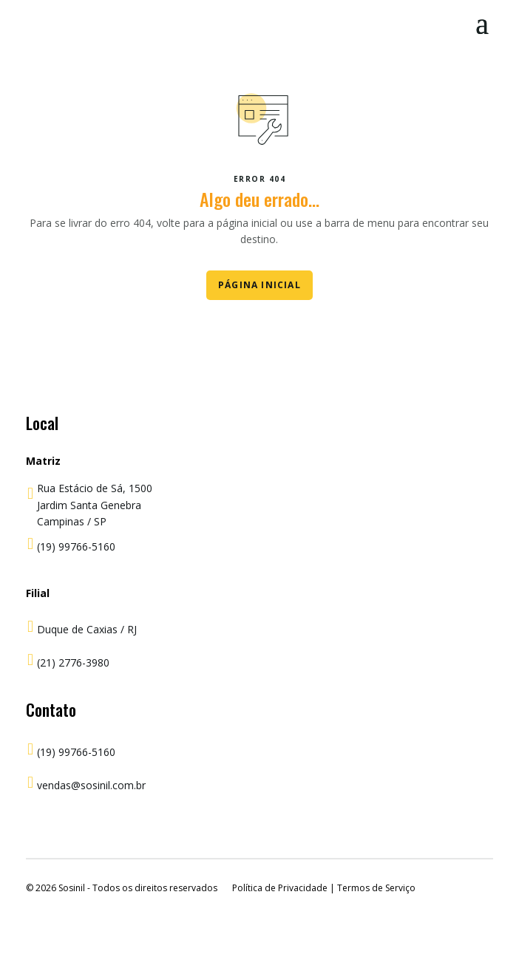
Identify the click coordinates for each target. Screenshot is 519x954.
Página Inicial (259, 285)
